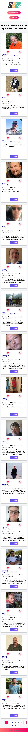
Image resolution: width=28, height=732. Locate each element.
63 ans (7, 443)
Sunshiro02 (5, 527)
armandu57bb (5, 355)
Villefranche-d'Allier (7, 701)
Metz (3, 357)
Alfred (3, 312)
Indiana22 (4, 441)
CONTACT (24, 730)
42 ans (7, 271)
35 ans (15, 701)
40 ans (13, 615)
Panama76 (5, 484)
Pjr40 (3, 226)
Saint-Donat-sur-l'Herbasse (9, 142)
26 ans (18, 142)
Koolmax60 (5, 54)
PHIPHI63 (4, 183)
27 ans (16, 572)
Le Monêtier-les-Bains (7, 314)
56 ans (6, 228)
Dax (3, 228)
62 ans (7, 357)
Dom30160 (5, 656)
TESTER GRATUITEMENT (14, 12)
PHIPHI (4, 97)
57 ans (8, 658)
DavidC (4, 613)
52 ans (9, 486)
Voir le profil (14, 70)
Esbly (3, 271)
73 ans (7, 400)
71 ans (16, 56)
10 (18, 725)
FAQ (7, 730)
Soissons (4, 529)
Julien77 (4, 269)
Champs (4, 185)
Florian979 (5, 570)
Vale (3, 140)
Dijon (3, 400)
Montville (4, 486)
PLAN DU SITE (16, 730)
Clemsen (4, 398)
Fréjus (3, 658)
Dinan (3, 99)
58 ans (9, 185)
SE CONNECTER (14, 17)
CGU (10, 730)
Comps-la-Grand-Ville (7, 572)
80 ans (16, 314)
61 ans (7, 99)
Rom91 (4, 699)
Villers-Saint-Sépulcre (7, 56)
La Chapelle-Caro (6, 615)
